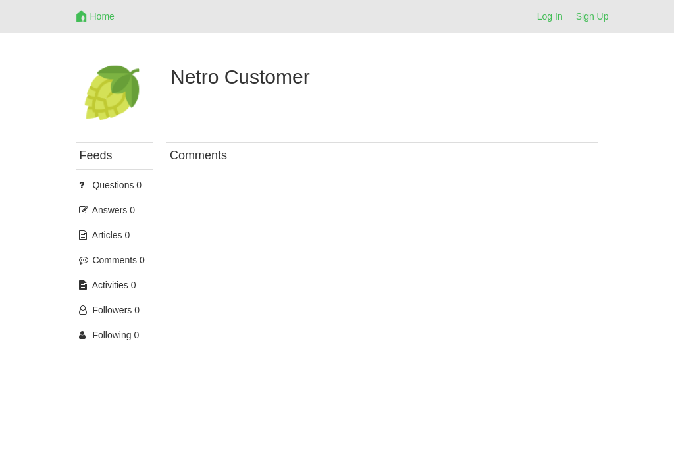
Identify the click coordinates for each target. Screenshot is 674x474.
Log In (550, 16)
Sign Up (592, 16)
